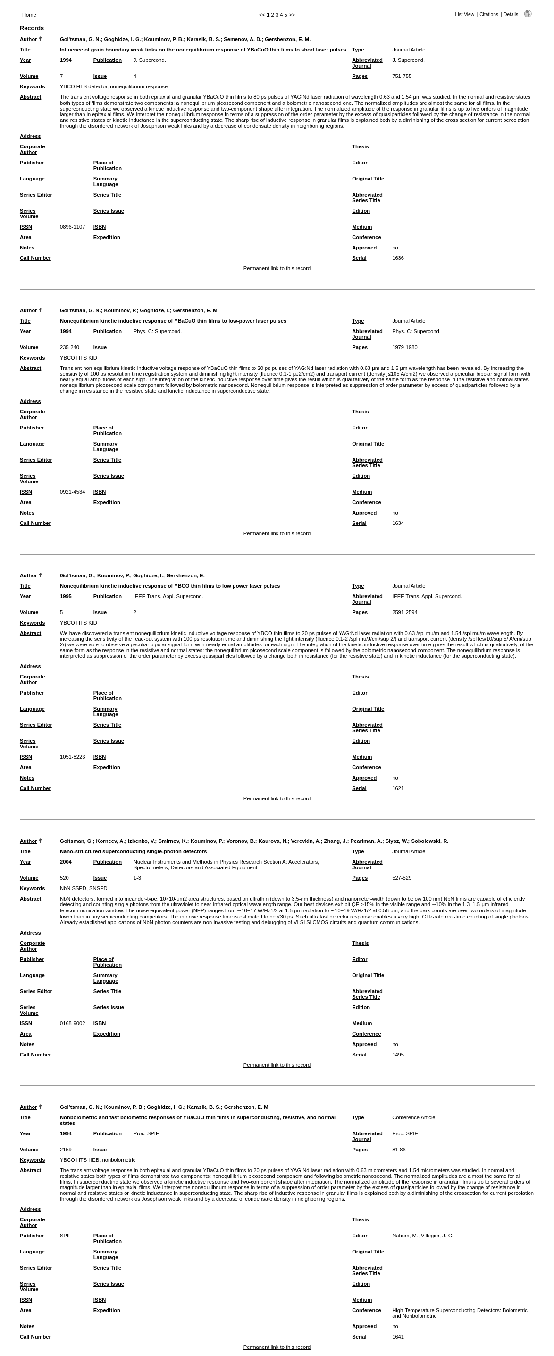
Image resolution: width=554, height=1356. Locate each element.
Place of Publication (107, 165)
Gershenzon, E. (185, 575)
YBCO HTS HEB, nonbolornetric (97, 1160)
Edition (361, 211)
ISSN (26, 227)
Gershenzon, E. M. (288, 39)
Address (30, 136)
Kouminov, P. (120, 310)
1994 (66, 60)
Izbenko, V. (141, 841)
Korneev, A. (110, 841)
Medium (362, 227)
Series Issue (108, 211)
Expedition (106, 237)
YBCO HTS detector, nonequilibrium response (114, 86)
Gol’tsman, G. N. (80, 1107)
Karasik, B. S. (204, 39)
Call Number (35, 258)
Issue (100, 76)
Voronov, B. (241, 841)
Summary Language (105, 181)
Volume (29, 76)
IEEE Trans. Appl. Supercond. (168, 596)
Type (358, 49)
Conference (366, 237)
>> (292, 14)
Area (26, 237)
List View (465, 14)
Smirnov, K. (172, 841)
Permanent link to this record (277, 268)
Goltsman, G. (76, 841)
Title (25, 49)
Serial (359, 258)
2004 (66, 862)
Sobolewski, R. (429, 841)
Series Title (107, 194)
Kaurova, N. (273, 841)
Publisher (32, 162)
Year (25, 60)
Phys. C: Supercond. (158, 331)
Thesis (360, 146)
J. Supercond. (150, 60)
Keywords (32, 86)
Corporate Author (32, 149)
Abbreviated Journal (367, 63)
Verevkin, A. (306, 841)
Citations (488, 14)
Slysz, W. (397, 841)
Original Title (368, 178)
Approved (364, 247)
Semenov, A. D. (242, 39)
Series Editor (36, 194)
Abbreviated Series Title (367, 197)
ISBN (99, 227)
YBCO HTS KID (78, 357)
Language (32, 178)
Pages (360, 76)
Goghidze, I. (154, 310)
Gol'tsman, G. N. (80, 39)
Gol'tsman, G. (77, 575)
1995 (66, 596)
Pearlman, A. (366, 841)
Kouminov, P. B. (164, 39)
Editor (359, 162)
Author (28, 39)
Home (29, 14)
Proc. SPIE (146, 1133)
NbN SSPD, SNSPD (84, 888)
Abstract (30, 97)
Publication (107, 60)
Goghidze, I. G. (122, 39)
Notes (27, 247)
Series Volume (29, 213)
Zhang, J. (335, 841)
